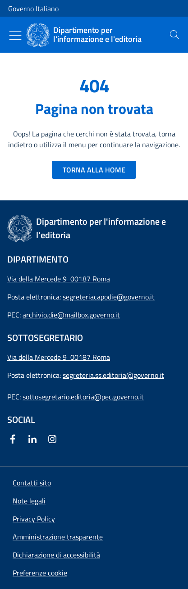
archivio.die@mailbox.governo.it (71, 314)
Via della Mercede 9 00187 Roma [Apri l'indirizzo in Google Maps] (58, 278)
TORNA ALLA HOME (94, 169)
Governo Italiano (33, 8)
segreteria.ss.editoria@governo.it (113, 375)
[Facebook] (14, 439)
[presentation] (174, 34)
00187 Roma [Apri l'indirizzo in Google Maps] (90, 357)
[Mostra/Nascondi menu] (15, 35)
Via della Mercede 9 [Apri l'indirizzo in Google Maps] (38, 357)
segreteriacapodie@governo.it (109, 296)
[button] (40, 572)
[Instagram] (54, 439)
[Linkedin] (34, 439)
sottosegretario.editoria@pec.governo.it (83, 396)
